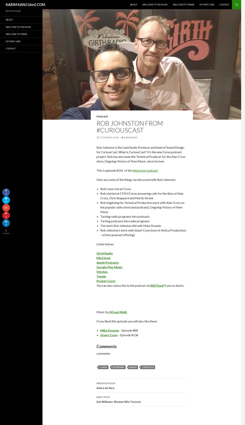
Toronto (148, 367)
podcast (102, 116)
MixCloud (103, 258)
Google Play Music (109, 267)
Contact (224, 4)
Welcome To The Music (155, 4)
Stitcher (102, 271)
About (133, 4)
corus (103, 367)
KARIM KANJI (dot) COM (25, 4)
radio (133, 367)
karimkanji (130, 137)
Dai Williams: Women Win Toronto (141, 399)
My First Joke (207, 4)
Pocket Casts (105, 281)
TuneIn (101, 276)
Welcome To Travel (184, 4)
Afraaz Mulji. (118, 312)
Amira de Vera (141, 385)
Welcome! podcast (145, 170)
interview (118, 367)
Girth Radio (104, 253)
